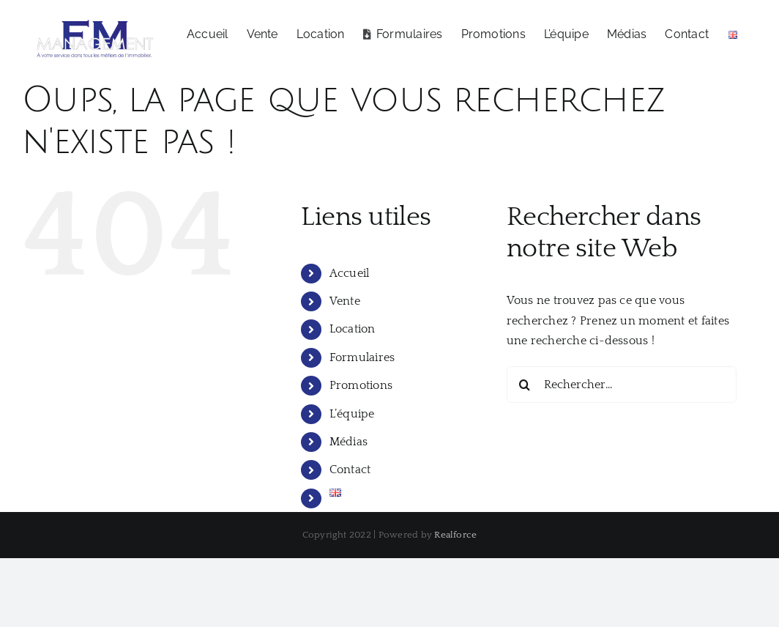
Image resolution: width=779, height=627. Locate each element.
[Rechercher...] (622, 384)
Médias (348, 441)
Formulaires (362, 356)
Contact (350, 469)
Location (352, 328)
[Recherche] (525, 384)
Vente (344, 300)
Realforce (455, 535)
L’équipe (352, 413)
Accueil (349, 272)
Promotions (360, 384)
